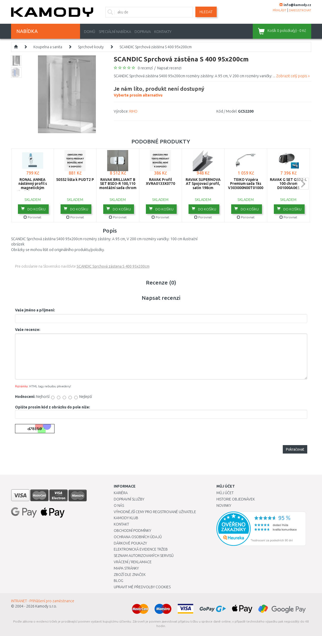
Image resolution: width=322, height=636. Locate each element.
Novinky (223, 505)
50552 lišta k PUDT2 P (75, 179)
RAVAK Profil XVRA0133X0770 (160, 181)
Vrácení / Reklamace (133, 562)
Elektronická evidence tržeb (141, 549)
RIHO (133, 111)
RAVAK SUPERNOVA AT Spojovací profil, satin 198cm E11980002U (203, 185)
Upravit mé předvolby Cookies (142, 587)
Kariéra (121, 493)
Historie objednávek (235, 499)
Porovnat (32, 217)
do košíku (33, 209)
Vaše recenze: (27, 329)
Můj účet (225, 493)
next (303, 184)
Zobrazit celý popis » (293, 76)
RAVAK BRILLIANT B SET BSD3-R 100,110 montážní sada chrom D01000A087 (117, 185)
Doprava (143, 32)
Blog (118, 581)
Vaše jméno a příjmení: (35, 310)
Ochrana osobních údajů (138, 537)
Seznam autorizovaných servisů (144, 555)
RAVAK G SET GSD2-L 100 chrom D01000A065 (288, 183)
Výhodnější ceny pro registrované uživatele (155, 512)
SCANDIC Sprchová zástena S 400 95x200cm (113, 266)
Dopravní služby (129, 499)
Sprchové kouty (91, 47)
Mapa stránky (126, 568)
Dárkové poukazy (130, 543)
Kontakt (121, 524)
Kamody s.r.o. (46, 606)
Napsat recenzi (169, 68)
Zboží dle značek (130, 574)
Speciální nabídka (115, 32)
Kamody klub (126, 518)
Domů (89, 32)
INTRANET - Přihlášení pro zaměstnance (42, 601)
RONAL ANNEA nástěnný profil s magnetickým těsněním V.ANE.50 (33, 185)
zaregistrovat (300, 10)
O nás (119, 505)
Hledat (206, 12)
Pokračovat (295, 449)
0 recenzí (145, 68)
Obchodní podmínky (132, 530)
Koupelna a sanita (47, 47)
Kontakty (162, 32)
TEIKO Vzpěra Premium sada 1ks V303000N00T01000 (245, 183)
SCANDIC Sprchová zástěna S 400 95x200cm (156, 47)
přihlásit (279, 10)
